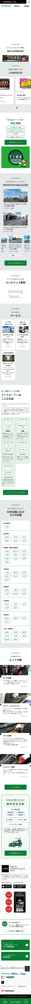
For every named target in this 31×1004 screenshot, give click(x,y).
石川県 (24, 576)
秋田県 (15, 541)
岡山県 (7, 604)
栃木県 (24, 555)
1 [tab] (14, 107)
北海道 (7, 527)
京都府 (15, 590)
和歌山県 (15, 594)
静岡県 (7, 576)
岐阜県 (24, 572)
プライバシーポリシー (7, 986)
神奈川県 (15, 551)
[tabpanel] (15, 90)
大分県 (15, 636)
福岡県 (7, 632)
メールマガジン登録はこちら (15, 931)
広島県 (15, 604)
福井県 (7, 580)
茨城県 (15, 555)
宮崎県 (24, 636)
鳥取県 (7, 608)
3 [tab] (15, 255)
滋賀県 (7, 590)
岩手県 (15, 537)
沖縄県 (15, 639)
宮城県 (24, 537)
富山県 (15, 576)
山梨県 (15, 558)
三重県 (7, 572)
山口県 (24, 604)
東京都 (7, 551)
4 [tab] (18, 255)
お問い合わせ (22, 986)
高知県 (24, 618)
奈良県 (24, 590)
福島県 (7, 541)
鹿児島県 (7, 639)
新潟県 (24, 558)
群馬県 (7, 558)
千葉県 (7, 555)
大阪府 (7, 594)
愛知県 (15, 572)
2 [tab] (16, 107)
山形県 (24, 541)
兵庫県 (24, 594)
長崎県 (24, 632)
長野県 (7, 562)
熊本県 (7, 636)
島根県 (15, 608)
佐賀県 (15, 632)
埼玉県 (24, 551)
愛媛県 (15, 618)
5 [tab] (20, 255)
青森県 (7, 537)
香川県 (7, 622)
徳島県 (7, 618)
